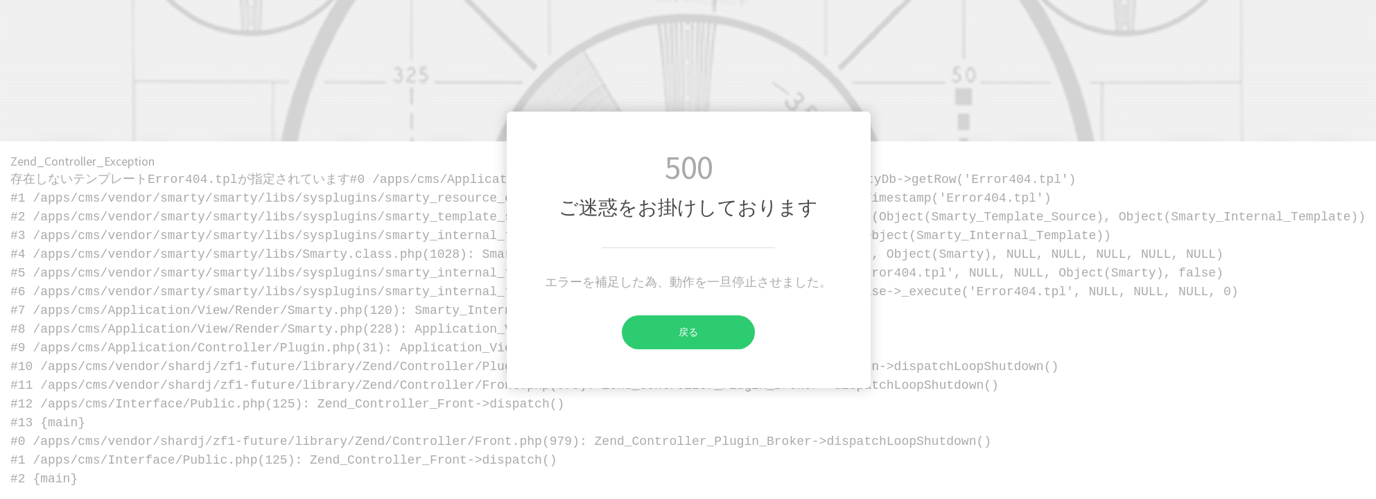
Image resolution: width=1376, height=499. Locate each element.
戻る (660, 332)
